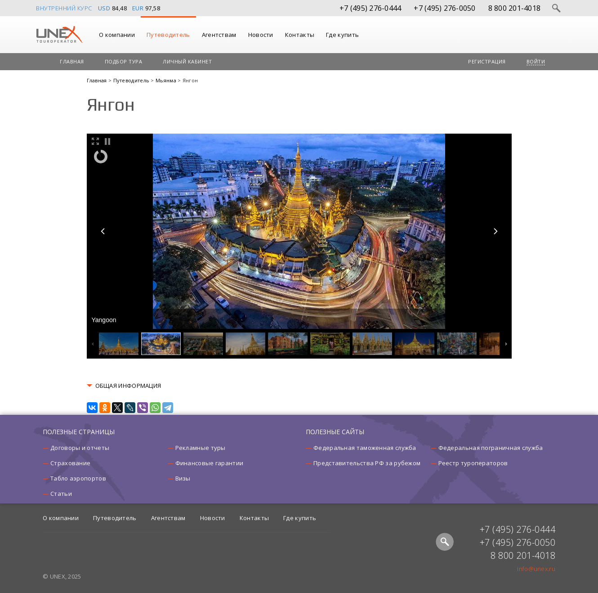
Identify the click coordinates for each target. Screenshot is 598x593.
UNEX (59, 34)
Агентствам (219, 35)
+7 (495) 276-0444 (370, 8)
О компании (117, 35)
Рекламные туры (200, 448)
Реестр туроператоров (473, 463)
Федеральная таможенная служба (364, 448)
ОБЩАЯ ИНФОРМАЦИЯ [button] (128, 386)
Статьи (61, 494)
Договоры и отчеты (79, 448)
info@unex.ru (536, 569)
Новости (260, 35)
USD (104, 8)
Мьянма (167, 80)
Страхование (70, 463)
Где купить (342, 35)
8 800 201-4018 (514, 8)
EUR (138, 8)
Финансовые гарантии (209, 463)
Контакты (299, 35)
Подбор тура (124, 61)
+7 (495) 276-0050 (444, 8)
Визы (183, 478)
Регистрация (487, 61)
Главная (72, 61)
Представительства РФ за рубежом (366, 463)
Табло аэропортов (78, 478)
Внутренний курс (64, 8)
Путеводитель (168, 35)
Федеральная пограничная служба (490, 448)
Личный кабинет (187, 61)
